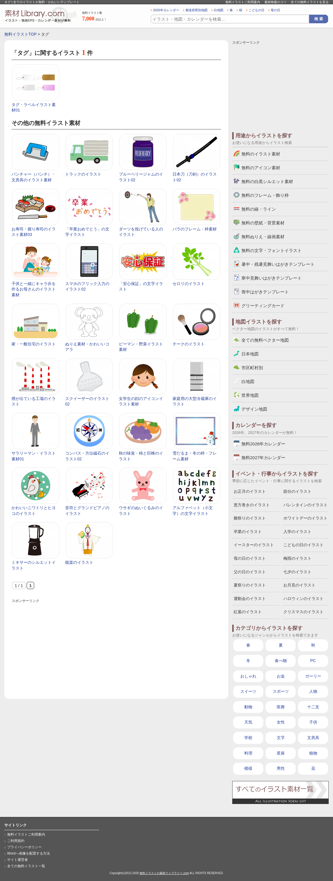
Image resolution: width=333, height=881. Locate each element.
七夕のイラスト (297, 572)
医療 (281, 707)
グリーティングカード (262, 305)
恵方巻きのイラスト (252, 505)
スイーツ (248, 691)
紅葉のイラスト (248, 611)
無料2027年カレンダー (263, 457)
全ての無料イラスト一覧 (26, 866)
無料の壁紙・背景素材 (262, 222)
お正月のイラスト (250, 491)
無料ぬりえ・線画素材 (262, 236)
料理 (248, 753)
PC (313, 660)
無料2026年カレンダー (263, 443)
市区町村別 (252, 367)
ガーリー (313, 676)
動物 (248, 707)
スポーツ (281, 691)
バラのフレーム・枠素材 (195, 229)
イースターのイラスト (254, 545)
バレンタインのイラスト (305, 505)
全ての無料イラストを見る (310, 2)
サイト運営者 (17, 860)
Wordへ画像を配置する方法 (28, 853)
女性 (281, 722)
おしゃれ (248, 676)
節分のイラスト (297, 491)
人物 (313, 691)
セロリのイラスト (189, 283)
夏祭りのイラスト (250, 585)
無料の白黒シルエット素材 (267, 181)
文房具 (313, 737)
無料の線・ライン (258, 209)
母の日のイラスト (250, 558)
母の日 (275, 10)
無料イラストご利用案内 (242, 2)
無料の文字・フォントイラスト (271, 250)
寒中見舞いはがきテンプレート (271, 278)
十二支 (313, 707)
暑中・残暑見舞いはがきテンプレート (278, 264)
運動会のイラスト (250, 598)
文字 (281, 737)
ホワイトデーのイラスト (305, 518)
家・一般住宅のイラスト (33, 344)
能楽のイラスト (79, 562)
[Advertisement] (116, 644)
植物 (313, 753)
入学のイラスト (297, 531)
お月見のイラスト (299, 585)
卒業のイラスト (248, 531)
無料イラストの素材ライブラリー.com (164, 873)
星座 (281, 753)
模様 (248, 768)
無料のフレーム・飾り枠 (265, 195)
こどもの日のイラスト (303, 545)
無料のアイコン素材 (260, 167)
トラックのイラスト (83, 174)
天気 (248, 722)
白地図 (218, 10)
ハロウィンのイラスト (303, 598)
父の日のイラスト (250, 572)
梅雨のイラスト (297, 558)
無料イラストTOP (20, 34)
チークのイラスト (189, 344)
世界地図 (250, 395)
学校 (248, 737)
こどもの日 (256, 10)
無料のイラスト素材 (260, 153)
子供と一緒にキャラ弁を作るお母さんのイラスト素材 (33, 289)
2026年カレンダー (166, 10)
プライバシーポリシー (24, 847)
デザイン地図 (254, 409)
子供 (313, 722)
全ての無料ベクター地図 (265, 340)
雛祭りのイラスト (250, 518)
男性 (281, 768)
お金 (281, 676)
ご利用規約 (15, 841)
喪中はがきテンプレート (265, 291)
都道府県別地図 (196, 10)
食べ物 (281, 660)
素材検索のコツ (275, 2)
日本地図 (250, 353)
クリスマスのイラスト (303, 611)
